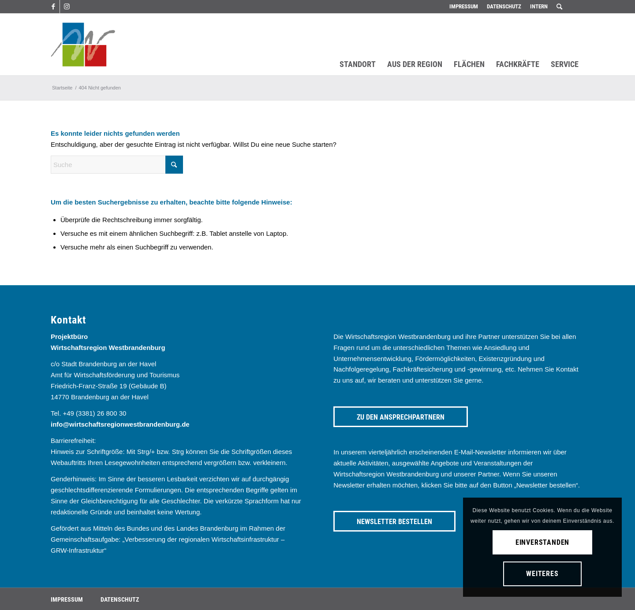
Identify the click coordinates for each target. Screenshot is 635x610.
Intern (539, 6)
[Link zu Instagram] (66, 6)
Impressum (463, 6)
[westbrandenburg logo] (83, 44)
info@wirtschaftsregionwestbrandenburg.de (120, 424)
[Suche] (117, 165)
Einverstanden (542, 542)
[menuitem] (463, 6)
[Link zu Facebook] (53, 6)
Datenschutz (504, 6)
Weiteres (542, 573)
